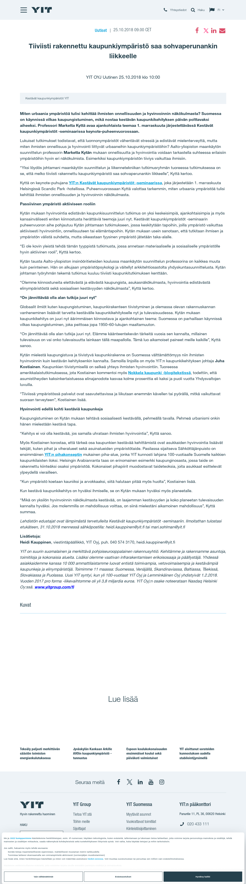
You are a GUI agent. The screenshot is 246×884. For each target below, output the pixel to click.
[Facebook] (197, 30)
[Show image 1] (71, 651)
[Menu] (23, 10)
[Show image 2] (175, 651)
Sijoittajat (79, 829)
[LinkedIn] (214, 30)
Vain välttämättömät (43, 877)
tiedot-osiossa (95, 859)
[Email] (222, 30)
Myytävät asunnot (138, 815)
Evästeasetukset (123, 877)
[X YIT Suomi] (129, 782)
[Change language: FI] (217, 10)
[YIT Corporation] (140, 782)
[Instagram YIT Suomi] (161, 782)
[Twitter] (205, 30)
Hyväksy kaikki (203, 877)
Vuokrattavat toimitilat (141, 822)
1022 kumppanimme (20, 838)
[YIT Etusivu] (41, 10)
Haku (23, 825)
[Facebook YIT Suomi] (118, 782)
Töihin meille (81, 822)
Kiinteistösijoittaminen (141, 829)
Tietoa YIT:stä (82, 815)
